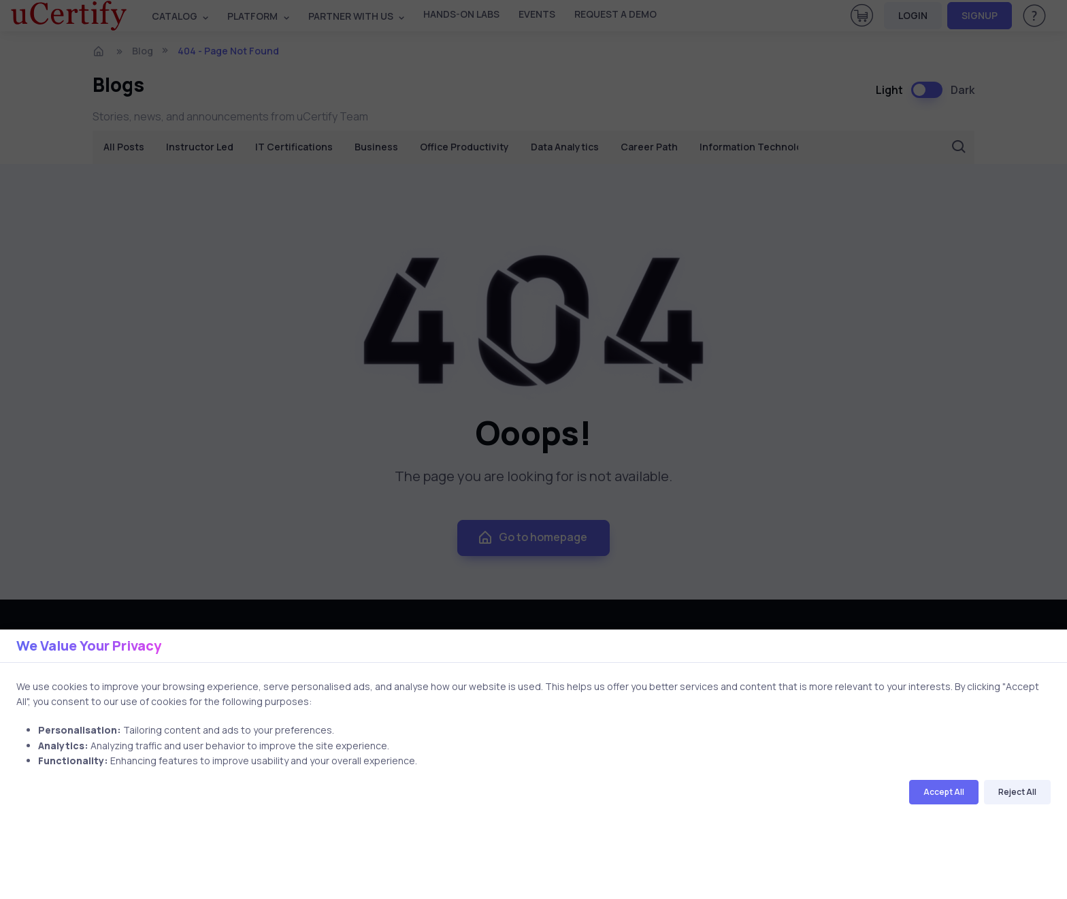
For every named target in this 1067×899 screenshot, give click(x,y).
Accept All (943, 792)
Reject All (1017, 792)
